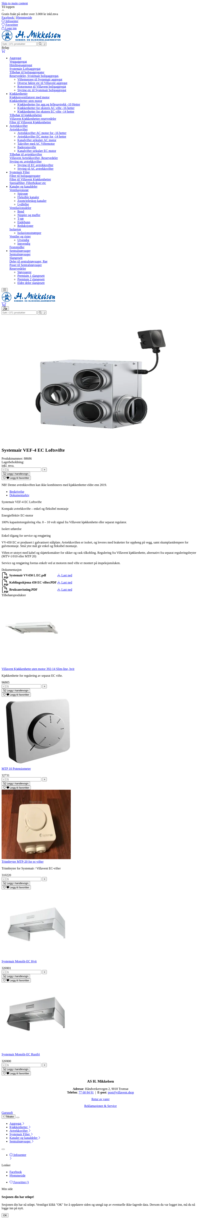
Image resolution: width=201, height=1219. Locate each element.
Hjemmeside (24, 17)
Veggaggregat (18, 61)
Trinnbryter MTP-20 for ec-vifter (22, 861)
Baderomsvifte (26, 147)
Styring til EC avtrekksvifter (35, 165)
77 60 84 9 (85, 1092)
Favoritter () (19, 1182)
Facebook (8, 17)
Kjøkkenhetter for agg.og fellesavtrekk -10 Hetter (48, 104)
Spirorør (22, 193)
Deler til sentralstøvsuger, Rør (28, 261)
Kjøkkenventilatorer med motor (29, 97)
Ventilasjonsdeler (20, 208)
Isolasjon (15, 229)
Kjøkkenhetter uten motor (25, 101)
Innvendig (23, 243)
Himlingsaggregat (20, 65)
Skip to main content (15, 3)
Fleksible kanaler (28, 197)
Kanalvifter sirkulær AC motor (36, 140)
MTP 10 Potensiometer (16, 768)
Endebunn (23, 222)
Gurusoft (7, 1112)
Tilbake (8, 1116)
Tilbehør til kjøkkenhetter (25, 115)
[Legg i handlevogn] (16, 474)
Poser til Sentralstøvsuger (25, 265)
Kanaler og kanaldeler (23, 186)
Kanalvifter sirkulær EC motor (36, 150)
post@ (112, 1092)
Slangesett (16, 258)
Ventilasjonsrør (19, 190)
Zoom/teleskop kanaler (31, 200)
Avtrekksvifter (18, 125)
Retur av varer (101, 1099)
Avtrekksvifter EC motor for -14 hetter (41, 136)
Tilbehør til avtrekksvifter (25, 154)
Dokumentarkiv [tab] (19, 495)
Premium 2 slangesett (31, 279)
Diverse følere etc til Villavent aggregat (42, 83)
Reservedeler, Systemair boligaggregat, (34, 76)
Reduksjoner (25, 225)
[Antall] (23, 470)
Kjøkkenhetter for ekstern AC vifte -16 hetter (46, 108)
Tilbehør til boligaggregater (26, 72)
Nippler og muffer (28, 215)
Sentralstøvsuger (20, 250)
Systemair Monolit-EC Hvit (19, 961)
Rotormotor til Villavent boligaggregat (41, 86)
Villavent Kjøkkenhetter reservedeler (32, 118)
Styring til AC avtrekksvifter (35, 168)
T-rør (20, 218)
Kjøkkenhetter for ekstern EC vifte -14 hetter (45, 111)
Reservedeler (17, 268)
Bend (20, 211)
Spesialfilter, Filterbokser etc (27, 183)
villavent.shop (125, 1092)
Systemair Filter (19, 172)
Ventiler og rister (20, 236)
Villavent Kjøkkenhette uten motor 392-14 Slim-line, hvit (38, 669)
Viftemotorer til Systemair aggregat (39, 79)
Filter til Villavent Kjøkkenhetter (30, 122)
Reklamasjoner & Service (100, 1106)
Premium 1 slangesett (31, 275)
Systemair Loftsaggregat (25, 68)
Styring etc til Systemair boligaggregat (41, 90)
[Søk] (19, 44)
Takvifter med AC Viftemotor (36, 143)
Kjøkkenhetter (18, 93)
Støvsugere (24, 272)
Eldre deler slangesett (31, 283)
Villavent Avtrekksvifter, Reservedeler (33, 158)
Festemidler (17, 247)
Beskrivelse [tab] (16, 491)
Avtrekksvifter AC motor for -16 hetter (41, 133)
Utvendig (23, 240)
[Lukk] (17, 1117)
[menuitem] (104, 1123)
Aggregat (15, 58)
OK (5, 1215)
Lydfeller (23, 204)
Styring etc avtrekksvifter (25, 161)
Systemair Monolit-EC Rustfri (21, 1054)
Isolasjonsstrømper (29, 233)
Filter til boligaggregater (24, 175)
